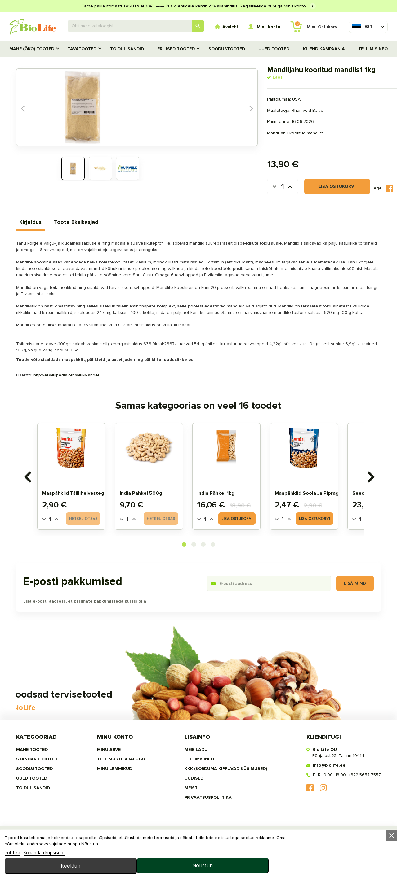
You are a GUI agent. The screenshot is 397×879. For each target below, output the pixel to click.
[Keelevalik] (362, 27)
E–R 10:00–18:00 (319, 806)
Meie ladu (192, 780)
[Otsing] (136, 26)
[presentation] (34, 493)
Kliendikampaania (324, 48)
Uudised (190, 810)
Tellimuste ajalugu (124, 790)
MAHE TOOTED (42, 780)
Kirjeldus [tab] (40, 228)
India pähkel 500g (152, 510)
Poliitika (12, 871)
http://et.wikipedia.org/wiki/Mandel (76, 388)
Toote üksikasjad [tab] (86, 228)
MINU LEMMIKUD (118, 800)
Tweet (351, 194)
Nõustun (354, 860)
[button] (184, 562)
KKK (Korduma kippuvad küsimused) (222, 800)
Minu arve (112, 780)
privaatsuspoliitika (204, 830)
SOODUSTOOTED (226, 48)
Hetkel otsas (94, 536)
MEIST (187, 820)
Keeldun (275, 860)
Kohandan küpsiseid (44, 871)
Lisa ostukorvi (248, 194)
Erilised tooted (176, 48)
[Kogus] (192, 194)
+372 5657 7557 (354, 806)
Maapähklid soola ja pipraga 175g (325, 510)
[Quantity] (61, 537)
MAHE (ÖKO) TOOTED (31, 48)
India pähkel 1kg (226, 510)
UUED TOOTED (273, 48)
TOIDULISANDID (127, 48)
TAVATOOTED (82, 48)
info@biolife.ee (319, 796)
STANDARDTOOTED (47, 790)
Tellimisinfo (373, 48)
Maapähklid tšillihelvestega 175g (91, 510)
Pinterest (366, 194)
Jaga (338, 194)
